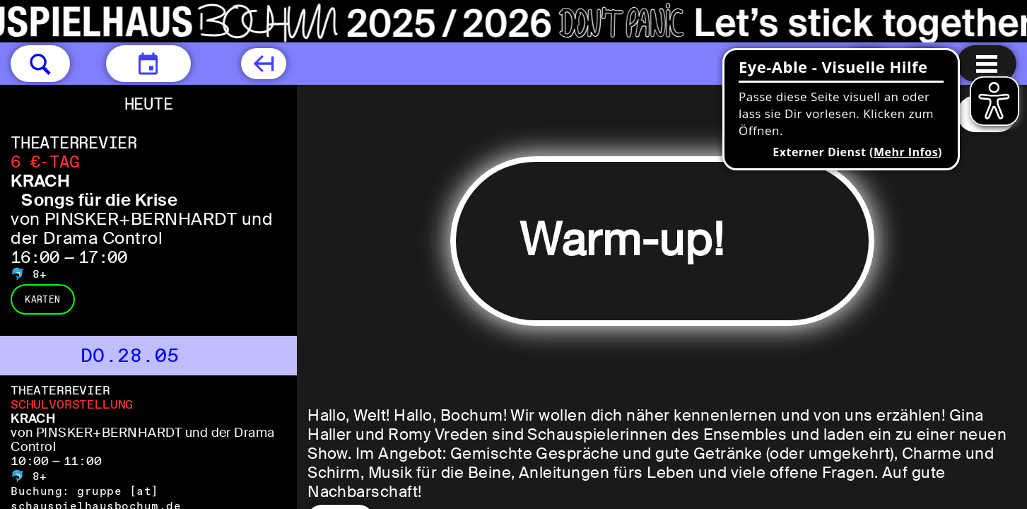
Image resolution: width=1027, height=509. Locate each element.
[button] (40, 63)
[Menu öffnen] (986, 63)
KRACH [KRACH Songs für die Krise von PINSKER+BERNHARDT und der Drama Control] (40, 181)
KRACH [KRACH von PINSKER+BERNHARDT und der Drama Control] (33, 418)
